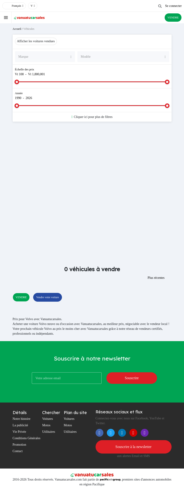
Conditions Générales (27, 438)
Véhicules (28, 28)
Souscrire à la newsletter (133, 447)
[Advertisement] (92, 162)
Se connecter (173, 6)
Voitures (47, 419)
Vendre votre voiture (47, 297)
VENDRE (173, 17)
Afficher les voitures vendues (36, 41)
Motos (46, 425)
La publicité (20, 425)
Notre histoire (21, 419)
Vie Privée (19, 431)
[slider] (17, 82)
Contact (18, 451)
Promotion (19, 444)
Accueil (17, 28)
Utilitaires (48, 431)
